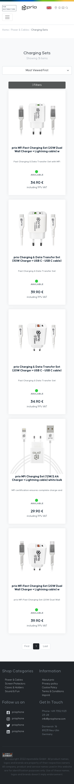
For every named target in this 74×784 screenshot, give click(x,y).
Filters (37, 84)
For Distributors (9, 8)
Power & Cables (20, 30)
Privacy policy (50, 683)
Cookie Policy (49, 687)
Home (5, 30)
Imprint (46, 695)
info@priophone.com (54, 719)
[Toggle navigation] (7, 17)
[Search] (67, 7)
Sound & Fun (12, 691)
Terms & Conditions (53, 691)
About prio (48, 680)
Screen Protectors (15, 683)
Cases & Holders (14, 687)
